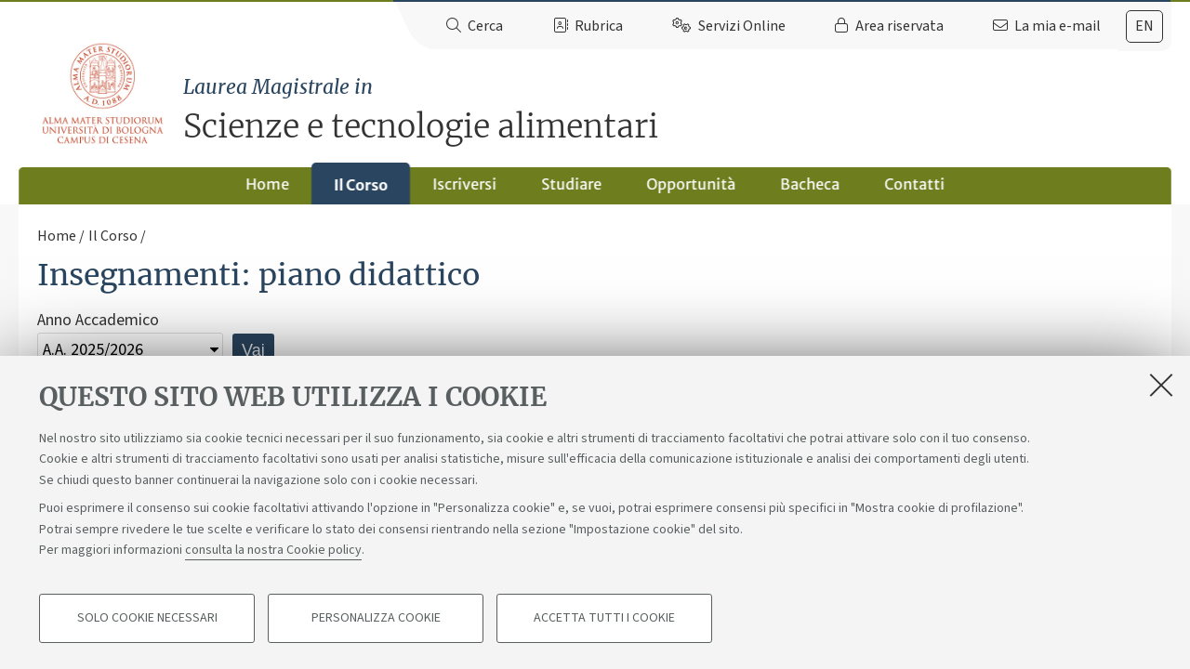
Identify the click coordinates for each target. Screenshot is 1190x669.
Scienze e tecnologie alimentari (677, 109)
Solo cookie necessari (147, 619)
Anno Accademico (98, 320)
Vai (253, 350)
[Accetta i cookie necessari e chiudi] (1161, 385)
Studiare (571, 184)
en (1144, 26)
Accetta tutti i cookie (604, 619)
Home (267, 184)
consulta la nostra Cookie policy (273, 550)
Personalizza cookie (376, 619)
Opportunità (690, 184)
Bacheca (810, 184)
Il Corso (361, 185)
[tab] (1144, 26)
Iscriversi (464, 184)
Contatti (914, 184)
